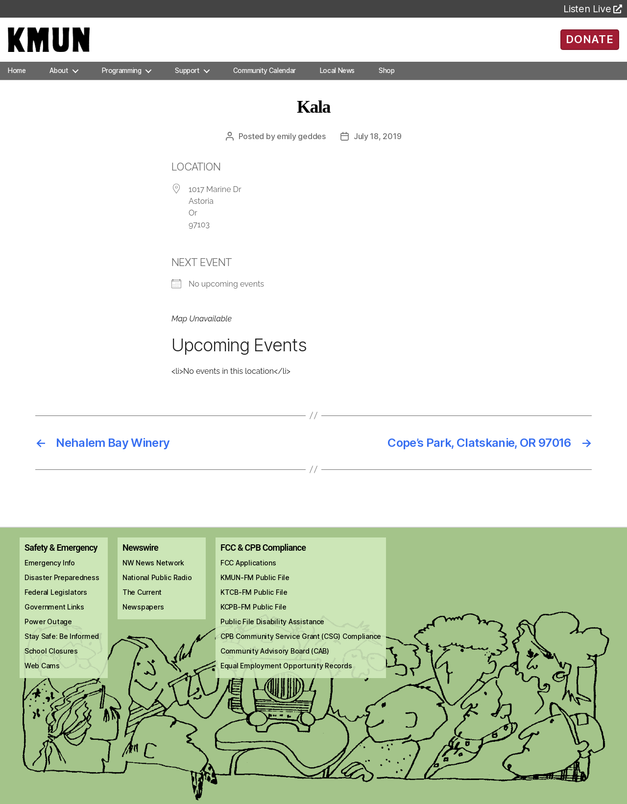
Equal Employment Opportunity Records (286, 675)
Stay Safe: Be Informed (61, 646)
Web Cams (42, 675)
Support (187, 80)
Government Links (54, 616)
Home (16, 80)
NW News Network (153, 572)
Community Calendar (264, 80)
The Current (142, 602)
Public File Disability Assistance (272, 631)
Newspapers (143, 616)
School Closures (51, 661)
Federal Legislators (55, 602)
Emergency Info (49, 572)
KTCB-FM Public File (254, 602)
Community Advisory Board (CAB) (274, 661)
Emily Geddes (301, 146)
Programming (122, 80)
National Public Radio (157, 587)
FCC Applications (248, 572)
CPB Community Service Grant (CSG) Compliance (300, 646)
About (58, 80)
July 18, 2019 (378, 146)
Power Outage (48, 631)
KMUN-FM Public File (254, 587)
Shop (386, 80)
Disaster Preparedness (61, 587)
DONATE (589, 44)
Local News (337, 80)
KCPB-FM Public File (253, 616)
